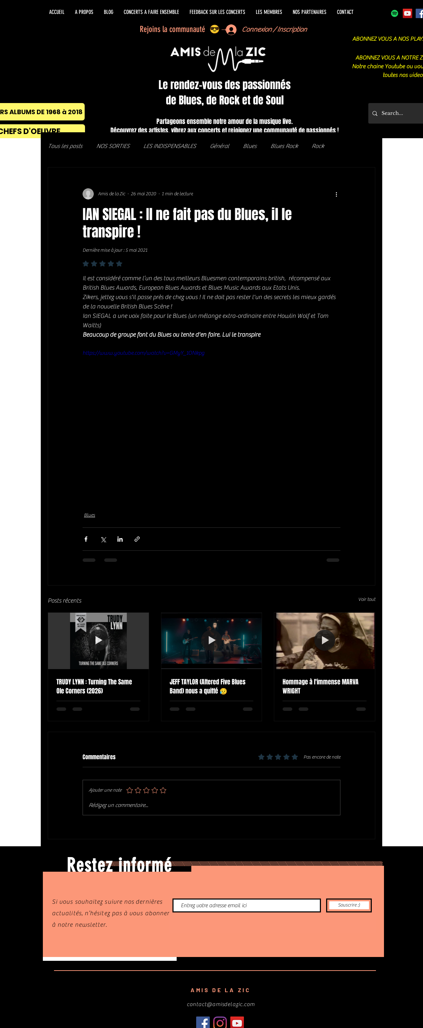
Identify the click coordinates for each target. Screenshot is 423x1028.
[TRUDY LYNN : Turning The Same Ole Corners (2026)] (98, 641)
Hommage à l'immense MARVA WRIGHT (321, 686)
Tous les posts (65, 146)
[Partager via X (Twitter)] (103, 539)
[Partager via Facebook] (86, 539)
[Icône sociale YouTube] (407, 13)
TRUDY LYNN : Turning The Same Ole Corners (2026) (94, 686)
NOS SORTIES (112, 146)
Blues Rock (284, 146)
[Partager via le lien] (137, 539)
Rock (318, 146)
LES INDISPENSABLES (169, 146)
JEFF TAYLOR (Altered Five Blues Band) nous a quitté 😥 (208, 686)
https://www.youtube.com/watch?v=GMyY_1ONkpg (144, 353)
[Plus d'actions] (336, 194)
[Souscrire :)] (349, 905)
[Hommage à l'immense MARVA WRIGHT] (324, 641)
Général (219, 146)
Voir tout (366, 599)
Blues (249, 146)
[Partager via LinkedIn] (120, 539)
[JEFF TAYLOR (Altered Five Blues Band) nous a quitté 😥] (211, 641)
